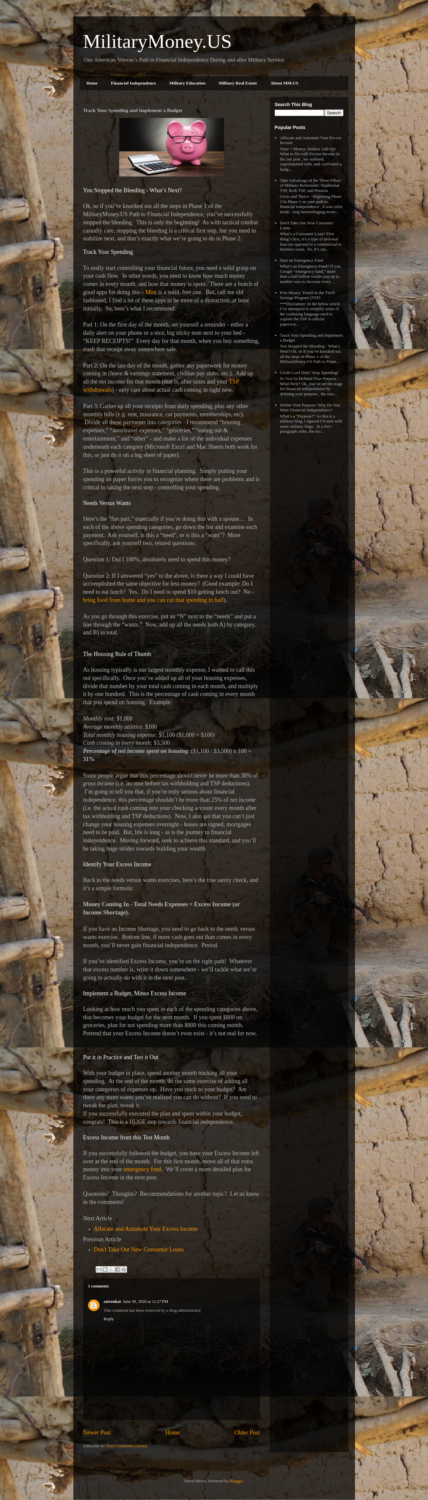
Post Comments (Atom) (126, 1445)
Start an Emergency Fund (301, 260)
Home (92, 83)
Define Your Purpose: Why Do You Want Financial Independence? (310, 408)
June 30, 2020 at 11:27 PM (145, 1301)
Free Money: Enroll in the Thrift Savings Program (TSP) (307, 295)
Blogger (236, 1480)
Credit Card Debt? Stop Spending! (309, 372)
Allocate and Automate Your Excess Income (146, 1229)
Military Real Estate (238, 83)
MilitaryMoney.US (157, 41)
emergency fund (142, 1169)
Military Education (187, 83)
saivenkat (112, 1301)
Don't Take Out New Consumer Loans (139, 1249)
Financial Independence (133, 83)
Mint (151, 292)
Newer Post (97, 1432)
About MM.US (284, 83)
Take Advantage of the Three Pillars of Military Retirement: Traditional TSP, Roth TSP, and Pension (310, 185)
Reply (109, 1318)
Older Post (247, 1432)
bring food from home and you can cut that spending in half (153, 600)
